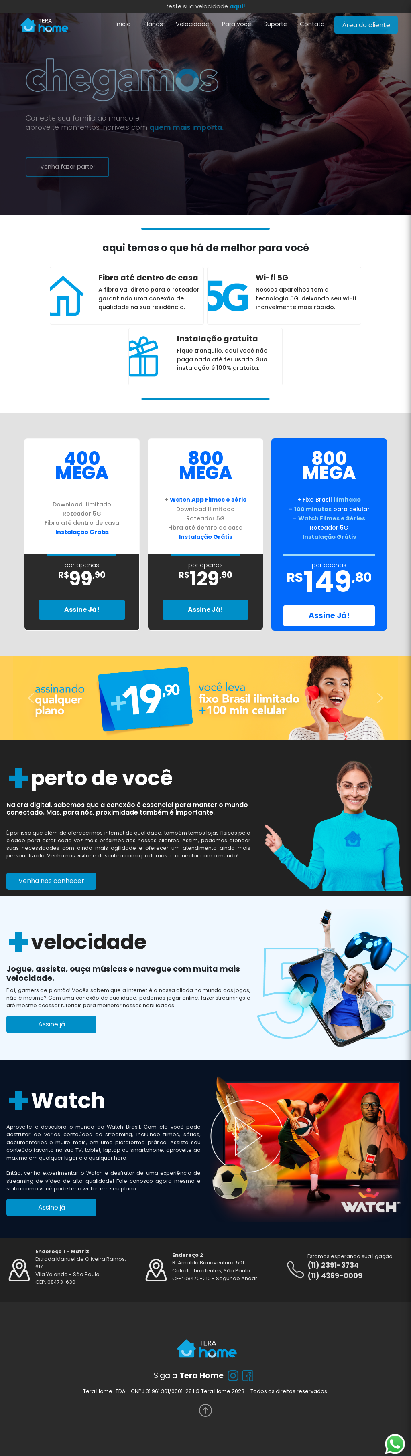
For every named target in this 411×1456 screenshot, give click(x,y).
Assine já (51, 1024)
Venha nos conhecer (51, 880)
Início (123, 24)
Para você (236, 24)
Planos (153, 24)
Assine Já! (82, 609)
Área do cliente (366, 25)
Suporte (275, 24)
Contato (312, 24)
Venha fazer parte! (62, 167)
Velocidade (192, 24)
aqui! (237, 6)
